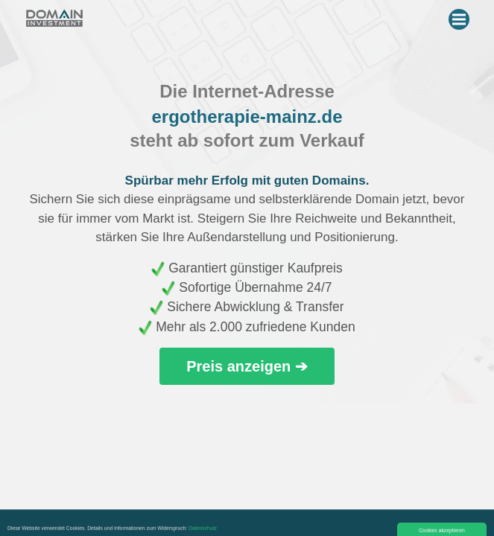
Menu (460, 16)
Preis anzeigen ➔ (247, 366)
